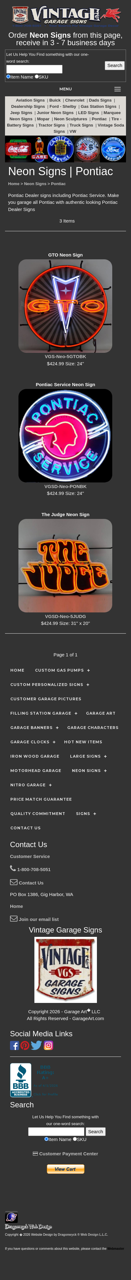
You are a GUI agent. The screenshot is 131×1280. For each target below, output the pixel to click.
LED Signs (89, 112)
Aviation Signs (31, 100)
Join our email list (34, 919)
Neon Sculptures (71, 119)
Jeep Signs (21, 112)
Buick (55, 100)
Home (16, 906)
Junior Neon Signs (56, 112)
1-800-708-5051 (30, 869)
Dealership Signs (28, 106)
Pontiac (100, 119)
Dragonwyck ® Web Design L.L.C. (83, 1234)
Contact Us (26, 882)
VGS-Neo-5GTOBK (65, 356)
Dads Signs (101, 100)
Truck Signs (81, 125)
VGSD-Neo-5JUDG (65, 616)
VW (73, 131)
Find (40, 54)
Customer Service (30, 856)
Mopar (44, 119)
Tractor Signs (52, 125)
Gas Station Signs (99, 106)
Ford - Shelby (64, 106)
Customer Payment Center (65, 1153)
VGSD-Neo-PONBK (65, 486)
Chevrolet (75, 100)
